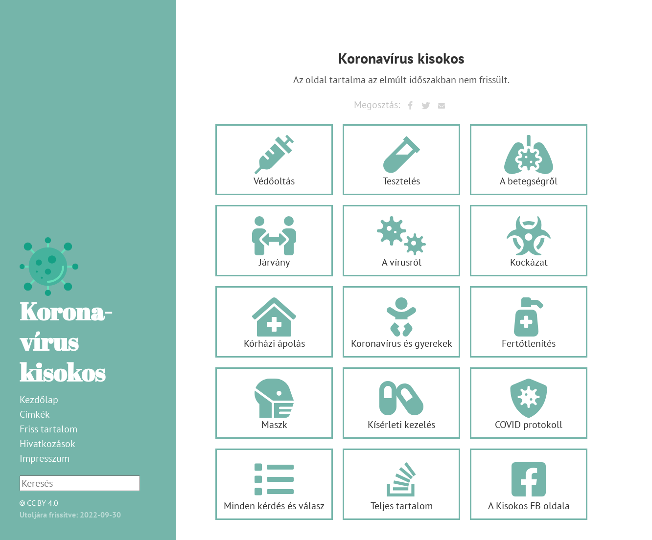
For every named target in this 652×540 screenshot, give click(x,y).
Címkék (35, 414)
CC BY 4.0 (36, 503)
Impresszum (45, 458)
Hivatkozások (47, 443)
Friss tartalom (48, 429)
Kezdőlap (39, 399)
